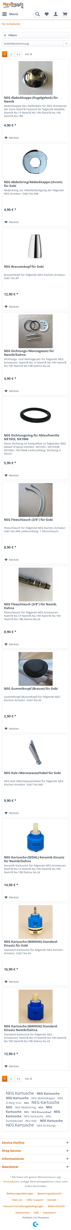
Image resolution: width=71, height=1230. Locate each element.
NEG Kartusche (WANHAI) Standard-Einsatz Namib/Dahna (31, 1028)
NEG (27, 1103)
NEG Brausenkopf (41, 1112)
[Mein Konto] (55, 14)
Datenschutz (23, 1212)
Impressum (49, 1212)
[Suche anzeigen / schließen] (37, 14)
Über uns (17, 1200)
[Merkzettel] (46, 14)
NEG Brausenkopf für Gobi (24, 267)
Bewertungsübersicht (49, 1193)
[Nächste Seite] (11, 54)
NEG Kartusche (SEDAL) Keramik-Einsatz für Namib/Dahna (34, 859)
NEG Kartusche (20, 1093)
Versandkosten (11, 1181)
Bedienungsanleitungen (20, 1193)
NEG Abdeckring (26, 1107)
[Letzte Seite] (18, 54)
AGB (36, 1212)
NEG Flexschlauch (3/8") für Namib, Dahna (30, 606)
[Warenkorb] (65, 14)
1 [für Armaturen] (4, 54)
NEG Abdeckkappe (43, 1098)
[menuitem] (10, 14)
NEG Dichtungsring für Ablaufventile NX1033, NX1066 (31, 437)
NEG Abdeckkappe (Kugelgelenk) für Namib (31, 99)
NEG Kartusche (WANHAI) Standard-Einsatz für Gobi (31, 943)
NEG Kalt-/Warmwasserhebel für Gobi (32, 773)
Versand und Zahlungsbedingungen (23, 1206)
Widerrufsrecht (56, 1206)
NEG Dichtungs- (47, 1125)
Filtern (10, 35)
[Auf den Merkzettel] (12, 138)
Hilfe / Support (35, 1200)
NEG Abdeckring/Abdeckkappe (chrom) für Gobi (33, 184)
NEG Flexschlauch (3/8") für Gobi (28, 520)
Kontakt (51, 1200)
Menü (10, 13)
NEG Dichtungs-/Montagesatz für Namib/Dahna (29, 353)
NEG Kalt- (31, 1121)
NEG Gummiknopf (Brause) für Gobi (31, 689)
